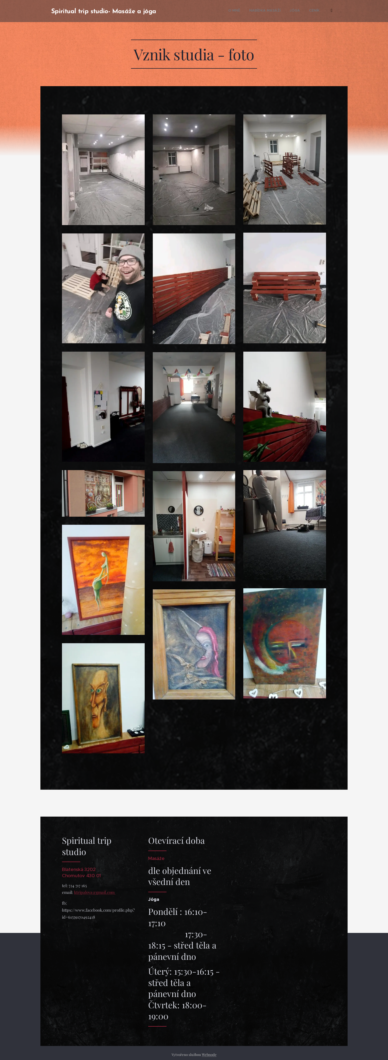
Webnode (209, 1054)
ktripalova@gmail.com (95, 892)
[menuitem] (231, 11)
